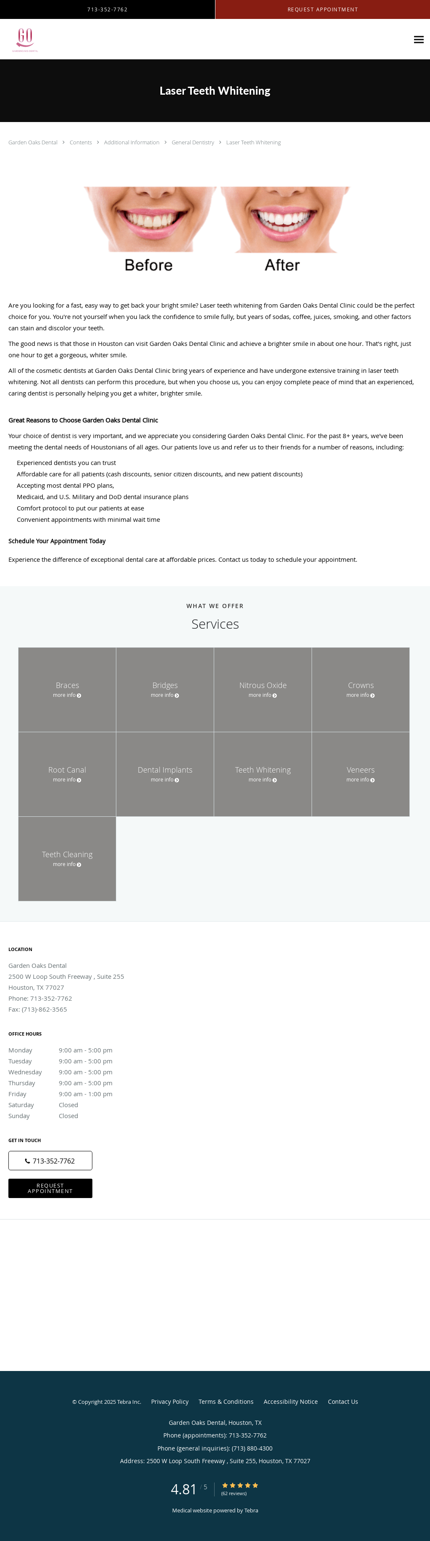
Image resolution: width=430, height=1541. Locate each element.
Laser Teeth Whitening (253, 142)
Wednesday (69, 1071)
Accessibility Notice (291, 1401)
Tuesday (69, 1060)
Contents (81, 142)
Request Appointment (50, 1188)
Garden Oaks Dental (33, 142)
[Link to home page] (22, 39)
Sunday (69, 1115)
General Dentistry (193, 142)
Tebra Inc (128, 1401)
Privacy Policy (170, 1401)
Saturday (69, 1104)
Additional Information (132, 142)
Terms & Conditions (226, 1401)
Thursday (69, 1082)
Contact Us (343, 1401)
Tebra (251, 1510)
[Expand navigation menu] (418, 39)
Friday (69, 1093)
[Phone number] (50, 1160)
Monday (69, 1049)
